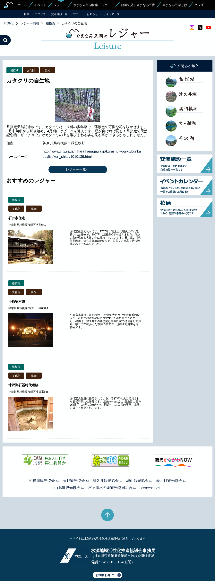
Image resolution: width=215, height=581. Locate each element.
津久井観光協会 (107, 462)
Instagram (191, 27)
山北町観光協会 (69, 469)
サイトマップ (111, 14)
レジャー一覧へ (78, 151)
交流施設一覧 (59, 14)
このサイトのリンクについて (106, 566)
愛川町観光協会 (171, 462)
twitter (199, 27)
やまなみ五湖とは (174, 5)
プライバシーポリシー (72, 566)
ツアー (77, 14)
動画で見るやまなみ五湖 (138, 5)
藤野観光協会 (76, 462)
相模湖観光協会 (44, 462)
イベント (40, 5)
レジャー (60, 5)
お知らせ (92, 14)
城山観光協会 (139, 462)
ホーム (22, 5)
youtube (208, 27)
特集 (26, 14)
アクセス (40, 14)
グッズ (199, 5)
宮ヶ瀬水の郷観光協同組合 (112, 469)
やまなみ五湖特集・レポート (93, 5)
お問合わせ (105, 556)
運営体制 (50, 566)
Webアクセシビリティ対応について (149, 566)
